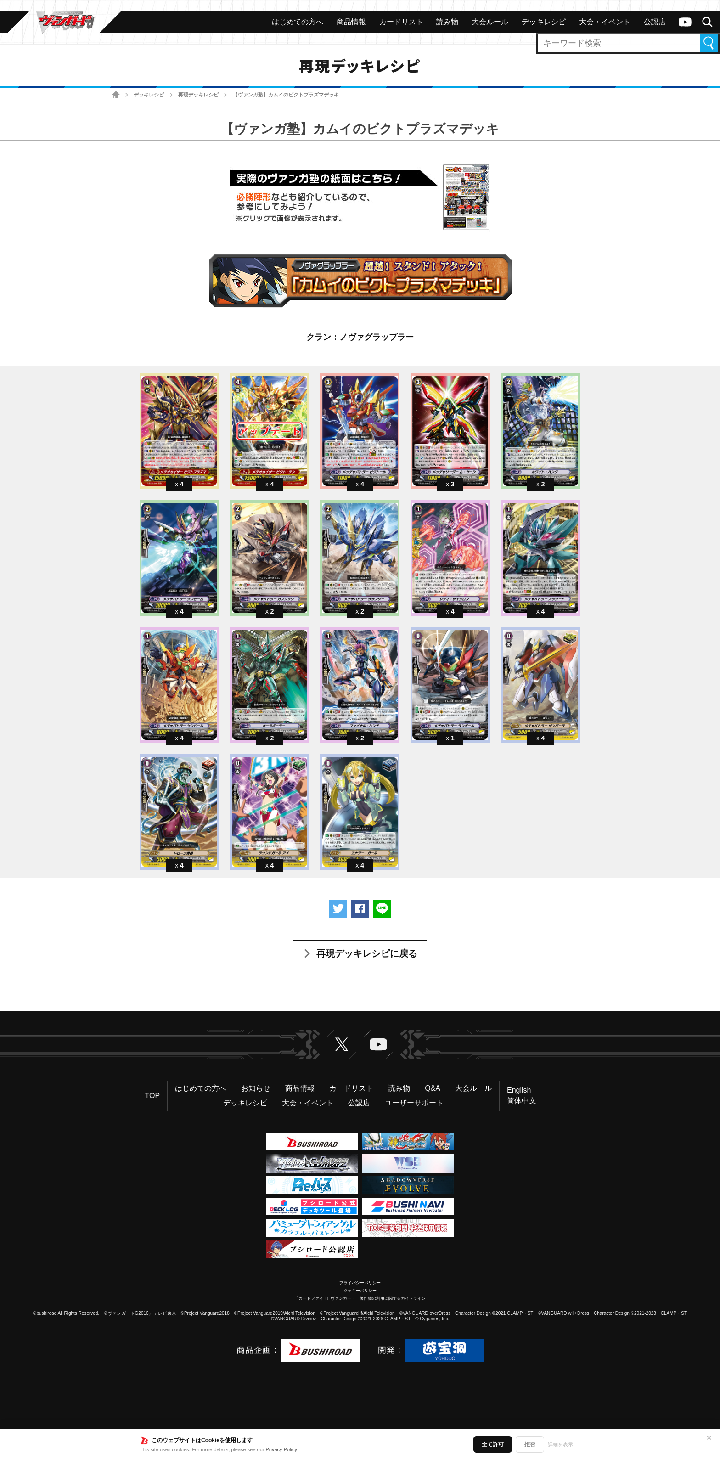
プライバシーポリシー (360, 1282)
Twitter (341, 1044)
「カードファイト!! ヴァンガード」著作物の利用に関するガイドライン (360, 1298)
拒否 (529, 1444)
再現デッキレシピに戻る (366, 953)
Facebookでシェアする (360, 909)
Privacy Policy (281, 1449)
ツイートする (338, 909)
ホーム (116, 95)
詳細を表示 (560, 1444)
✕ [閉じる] (709, 1438)
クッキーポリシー (360, 1290)
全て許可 (493, 1444)
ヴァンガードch (685, 22)
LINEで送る (382, 909)
